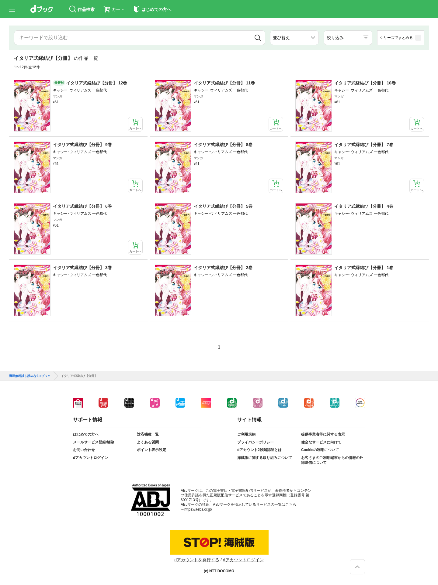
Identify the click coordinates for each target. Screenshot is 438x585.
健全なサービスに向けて (321, 442)
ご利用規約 (246, 434)
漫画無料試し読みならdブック (29, 376)
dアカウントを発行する (196, 559)
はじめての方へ (86, 434)
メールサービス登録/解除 (93, 442)
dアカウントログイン (90, 458)
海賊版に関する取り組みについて (264, 458)
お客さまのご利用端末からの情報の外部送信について (332, 460)
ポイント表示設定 (151, 450)
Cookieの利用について (320, 450)
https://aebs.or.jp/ (198, 509)
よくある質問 (148, 442)
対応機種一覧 (148, 434)
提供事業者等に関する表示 (323, 434)
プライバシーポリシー (255, 442)
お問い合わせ (84, 450)
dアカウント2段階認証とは (259, 450)
